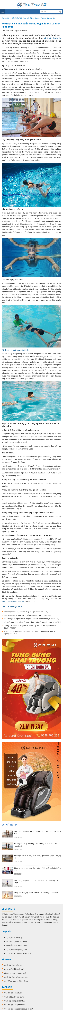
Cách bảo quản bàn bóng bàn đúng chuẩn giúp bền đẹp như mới (32, 622)
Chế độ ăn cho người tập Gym (16, 981)
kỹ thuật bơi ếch (52, 38)
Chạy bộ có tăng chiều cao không (17, 953)
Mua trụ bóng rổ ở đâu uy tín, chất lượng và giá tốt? (27, 615)
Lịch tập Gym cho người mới (15, 973)
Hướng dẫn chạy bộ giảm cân (15, 945)
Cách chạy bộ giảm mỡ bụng (15, 941)
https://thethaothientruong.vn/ (13, 601)
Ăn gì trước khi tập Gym (13, 969)
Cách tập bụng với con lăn (14, 1001)
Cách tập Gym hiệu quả (13, 965)
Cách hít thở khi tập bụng (14, 997)
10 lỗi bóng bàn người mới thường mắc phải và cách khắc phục (31, 619)
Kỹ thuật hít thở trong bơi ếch (15, 350)
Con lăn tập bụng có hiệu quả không (18, 1009)
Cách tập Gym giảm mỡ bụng (15, 977)
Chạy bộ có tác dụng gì (13, 938)
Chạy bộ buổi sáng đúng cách (15, 949)
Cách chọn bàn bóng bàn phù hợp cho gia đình (26, 612)
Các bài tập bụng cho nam (14, 1005)
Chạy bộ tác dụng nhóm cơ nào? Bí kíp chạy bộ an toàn (36, 892)
